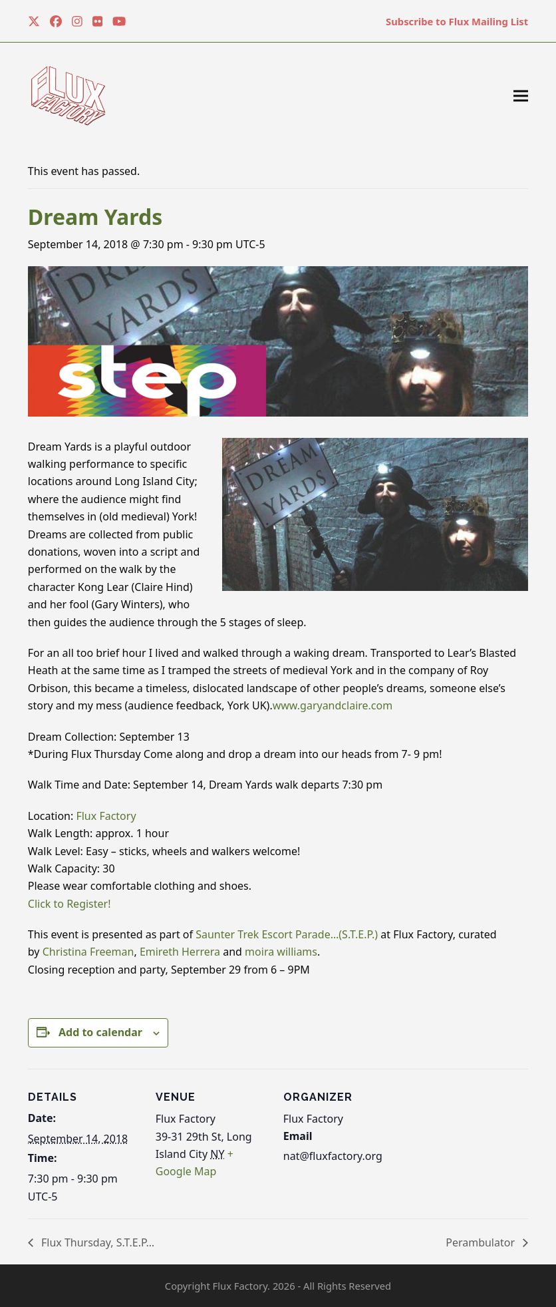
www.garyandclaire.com (333, 705)
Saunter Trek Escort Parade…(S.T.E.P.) (287, 934)
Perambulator (481, 1242)
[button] (520, 96)
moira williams (281, 951)
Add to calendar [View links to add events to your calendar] (100, 1032)
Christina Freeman (88, 951)
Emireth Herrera (180, 951)
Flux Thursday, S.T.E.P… (96, 1242)
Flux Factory (107, 816)
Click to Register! (69, 903)
